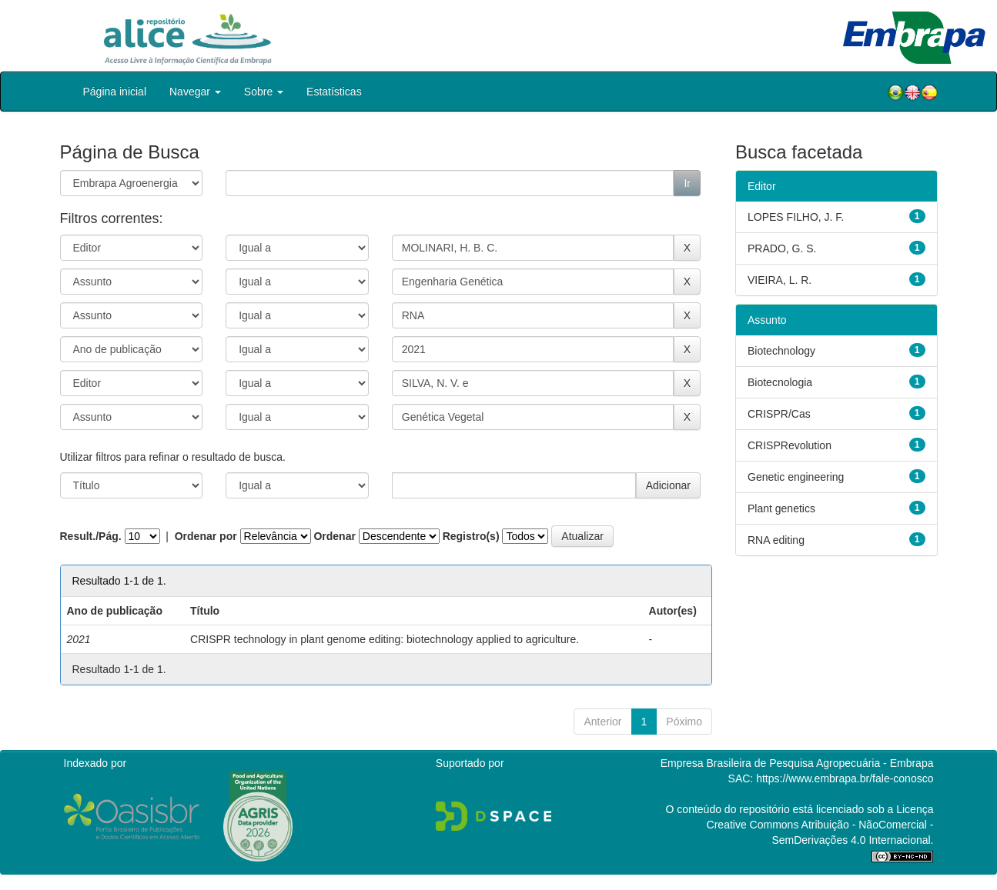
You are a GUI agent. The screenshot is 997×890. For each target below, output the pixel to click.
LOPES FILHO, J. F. (796, 217)
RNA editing (776, 540)
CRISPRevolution (789, 445)
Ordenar (334, 536)
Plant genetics (781, 508)
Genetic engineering (796, 477)
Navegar (195, 91)
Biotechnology (781, 351)
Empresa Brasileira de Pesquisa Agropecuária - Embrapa (797, 763)
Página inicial (115, 91)
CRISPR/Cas (779, 414)
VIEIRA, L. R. (779, 280)
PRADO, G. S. (782, 248)
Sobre (263, 91)
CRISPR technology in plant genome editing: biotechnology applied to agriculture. (384, 639)
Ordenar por (206, 536)
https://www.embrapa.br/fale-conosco (844, 778)
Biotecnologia (780, 382)
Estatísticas (334, 91)
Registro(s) (471, 536)
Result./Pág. (91, 536)
